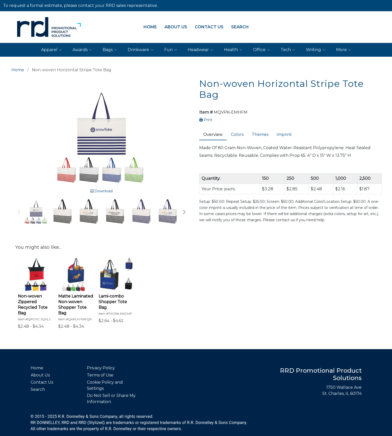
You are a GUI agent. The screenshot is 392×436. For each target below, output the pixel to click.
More (343, 50)
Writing (315, 50)
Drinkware (140, 50)
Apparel (51, 50)
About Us (175, 27)
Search (240, 27)
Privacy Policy (101, 368)
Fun (170, 50)
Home (150, 27)
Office (261, 50)
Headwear (200, 50)
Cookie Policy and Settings (105, 385)
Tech (288, 50)
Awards (82, 50)
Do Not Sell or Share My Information (111, 398)
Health (233, 50)
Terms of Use (100, 375)
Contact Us (209, 27)
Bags (110, 50)
